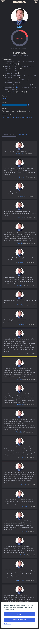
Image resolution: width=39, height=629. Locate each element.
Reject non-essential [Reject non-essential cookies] (19, 619)
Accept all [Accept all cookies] (19, 614)
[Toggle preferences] (8, 624)
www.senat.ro (27, 117)
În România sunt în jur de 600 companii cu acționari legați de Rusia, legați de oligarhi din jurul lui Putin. (19, 213)
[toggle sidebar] (3, 1)
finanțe (19, 26)
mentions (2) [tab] (22, 134)
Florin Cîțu (19, 153)
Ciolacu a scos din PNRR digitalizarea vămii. (17, 151)
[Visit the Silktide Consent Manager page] (34, 624)
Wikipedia (15, 117)
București (5, 98)
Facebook (5, 117)
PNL (16, 87)
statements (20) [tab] (9, 134)
